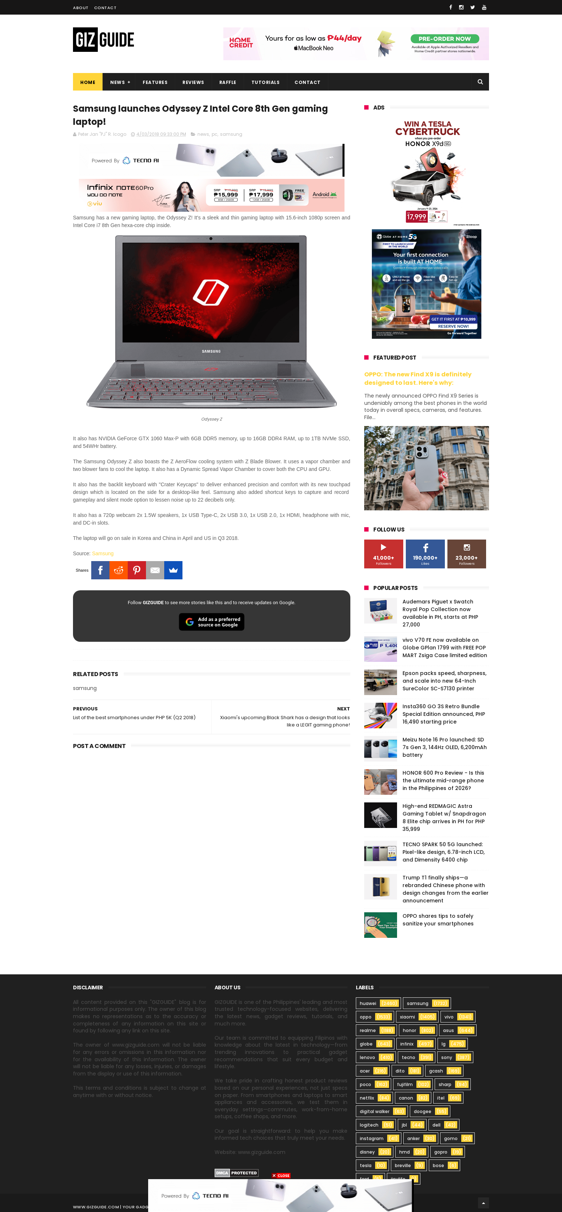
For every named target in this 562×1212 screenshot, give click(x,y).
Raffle (227, 82)
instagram (372, 1138)
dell (436, 1125)
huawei (368, 1003)
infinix (406, 1044)
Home (87, 82)
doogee (422, 1111)
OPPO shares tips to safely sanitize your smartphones (438, 919)
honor (409, 1030)
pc (215, 134)
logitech (369, 1125)
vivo (449, 1017)
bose (438, 1165)
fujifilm (405, 1084)
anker (413, 1138)
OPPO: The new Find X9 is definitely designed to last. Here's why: (417, 378)
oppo (366, 1017)
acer (365, 1071)
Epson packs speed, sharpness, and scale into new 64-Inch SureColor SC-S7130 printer (444, 681)
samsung (231, 134)
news (203, 134)
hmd (404, 1152)
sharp (445, 1084)
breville (403, 1165)
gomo (451, 1138)
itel (440, 1098)
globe (366, 1044)
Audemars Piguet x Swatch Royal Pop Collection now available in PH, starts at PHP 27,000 (440, 613)
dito (400, 1071)
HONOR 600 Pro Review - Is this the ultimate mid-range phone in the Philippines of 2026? (443, 780)
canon (406, 1098)
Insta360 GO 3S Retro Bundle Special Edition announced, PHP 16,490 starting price (444, 714)
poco (365, 1084)
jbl (404, 1125)
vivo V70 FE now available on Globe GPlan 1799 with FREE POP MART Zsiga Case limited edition (445, 647)
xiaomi (407, 1017)
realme (368, 1030)
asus (448, 1030)
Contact (105, 8)
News (117, 82)
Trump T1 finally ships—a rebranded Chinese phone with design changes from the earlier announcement (446, 889)
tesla (366, 1165)
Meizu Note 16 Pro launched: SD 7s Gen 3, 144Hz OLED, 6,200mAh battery (445, 747)
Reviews (193, 82)
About (81, 8)
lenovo (367, 1057)
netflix (367, 1098)
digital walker (374, 1111)
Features (155, 82)
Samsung (102, 553)
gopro (440, 1152)
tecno (408, 1057)
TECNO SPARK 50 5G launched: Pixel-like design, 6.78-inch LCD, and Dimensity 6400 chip (444, 852)
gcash (436, 1071)
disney (367, 1152)
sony (446, 1057)
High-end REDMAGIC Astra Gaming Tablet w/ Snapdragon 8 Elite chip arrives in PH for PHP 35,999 (444, 817)
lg (444, 1044)
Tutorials (265, 82)
